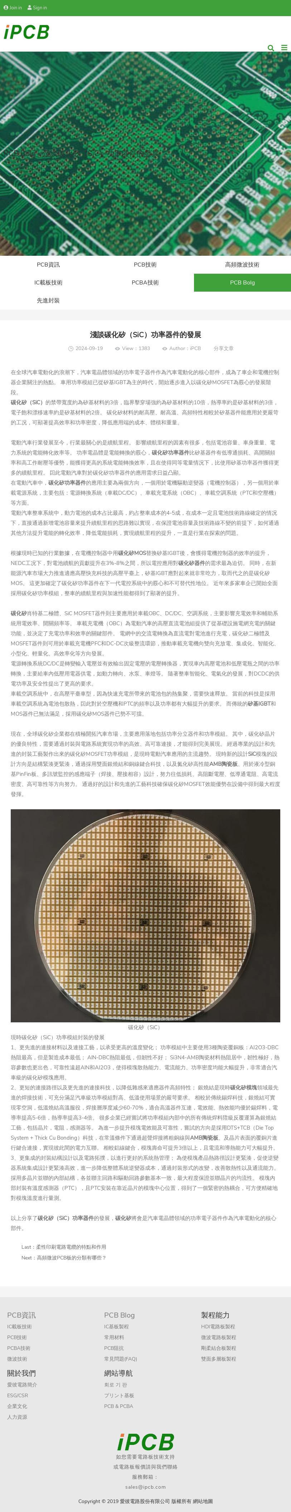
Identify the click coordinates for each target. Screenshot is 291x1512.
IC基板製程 (116, 1326)
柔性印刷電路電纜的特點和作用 (71, 1247)
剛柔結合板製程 (218, 1348)
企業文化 (17, 1406)
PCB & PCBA (118, 1406)
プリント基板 (119, 1395)
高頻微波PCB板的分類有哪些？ (72, 1257)
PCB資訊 (48, 265)
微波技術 (17, 1359)
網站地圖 (203, 1501)
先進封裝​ (48, 301)
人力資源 (17, 1417)
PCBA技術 (145, 283)
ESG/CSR (17, 1395)
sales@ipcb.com (145, 1487)
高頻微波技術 (242, 265)
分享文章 (224, 348)
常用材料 (114, 1337)
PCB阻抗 (114, 1348)
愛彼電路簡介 (22, 1384)
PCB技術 (145, 265)
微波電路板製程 (218, 1337)
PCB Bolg (242, 283)
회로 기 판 (115, 1384)
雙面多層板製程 (218, 1359)
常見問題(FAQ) (120, 1359)
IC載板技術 (48, 283)
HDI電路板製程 (218, 1326)
